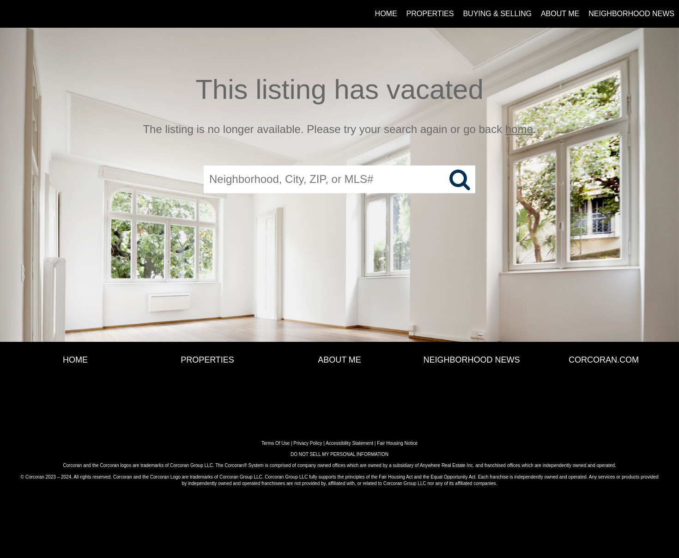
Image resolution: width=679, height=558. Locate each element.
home (519, 129)
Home (386, 14)
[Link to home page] (12, 14)
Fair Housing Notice (397, 443)
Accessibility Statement (349, 443)
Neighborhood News (631, 14)
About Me (560, 14)
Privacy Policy (307, 443)
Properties (430, 14)
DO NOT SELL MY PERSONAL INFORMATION (339, 454)
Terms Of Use (275, 443)
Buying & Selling (497, 14)
